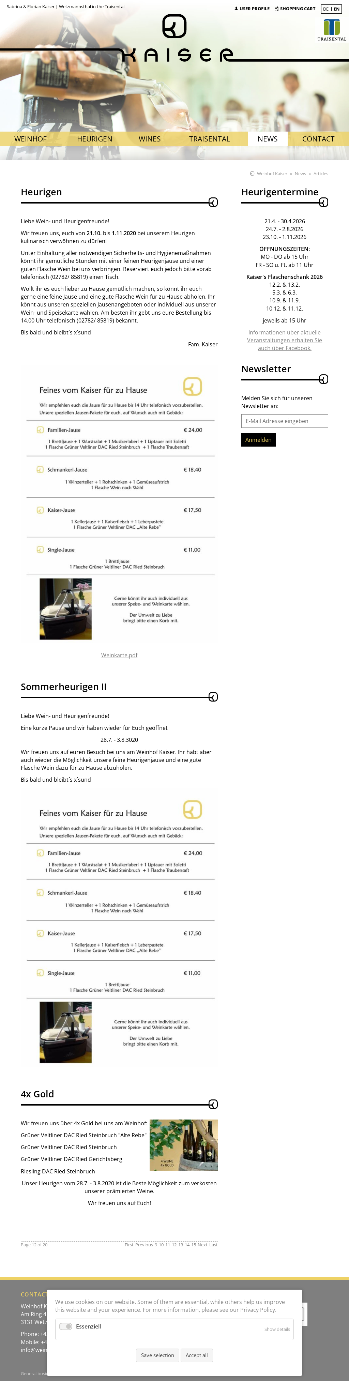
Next (203, 1245)
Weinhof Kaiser (272, 173)
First (129, 1245)
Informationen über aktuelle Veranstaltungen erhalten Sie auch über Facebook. (284, 340)
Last (213, 1245)
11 (167, 1245)
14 (187, 1245)
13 (180, 1245)
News (300, 173)
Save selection (157, 1355)
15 (193, 1245)
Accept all (197, 1355)
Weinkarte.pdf (119, 655)
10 (161, 1245)
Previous (144, 1245)
